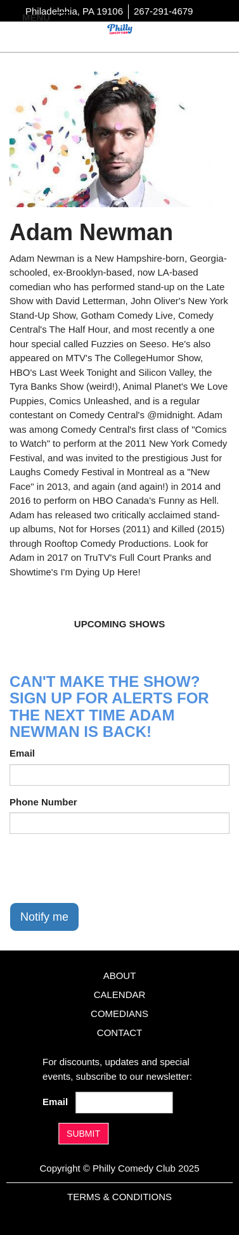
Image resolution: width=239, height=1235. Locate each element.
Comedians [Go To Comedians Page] (119, 1013)
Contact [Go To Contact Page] (119, 1032)
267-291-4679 (163, 11)
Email (22, 753)
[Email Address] (124, 1102)
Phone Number (43, 802)
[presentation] (106, 868)
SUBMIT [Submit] (83, 1134)
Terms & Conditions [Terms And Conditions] (119, 1196)
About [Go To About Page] (119, 975)
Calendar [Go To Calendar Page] (120, 994)
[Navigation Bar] (63, 16)
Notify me (44, 917)
